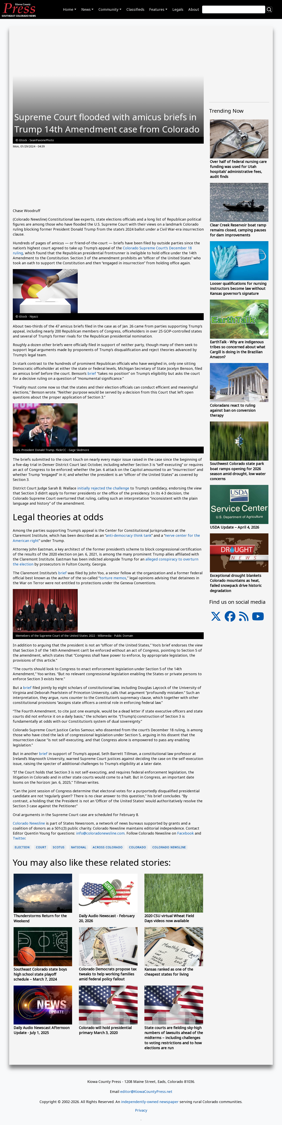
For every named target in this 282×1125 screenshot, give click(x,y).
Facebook (185, 833)
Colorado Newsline (29, 823)
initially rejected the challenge (103, 488)
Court (41, 847)
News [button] (86, 9)
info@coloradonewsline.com (100, 833)
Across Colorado (108, 847)
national (78, 847)
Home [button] (68, 9)
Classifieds (135, 9)
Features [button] (156, 9)
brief (91, 373)
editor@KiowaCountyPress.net (146, 1091)
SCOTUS (59, 847)
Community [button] (108, 9)
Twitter (19, 838)
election (22, 847)
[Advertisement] (108, 180)
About (193, 9)
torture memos (113, 577)
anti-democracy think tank (128, 535)
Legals (177, 9)
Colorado (137, 847)
